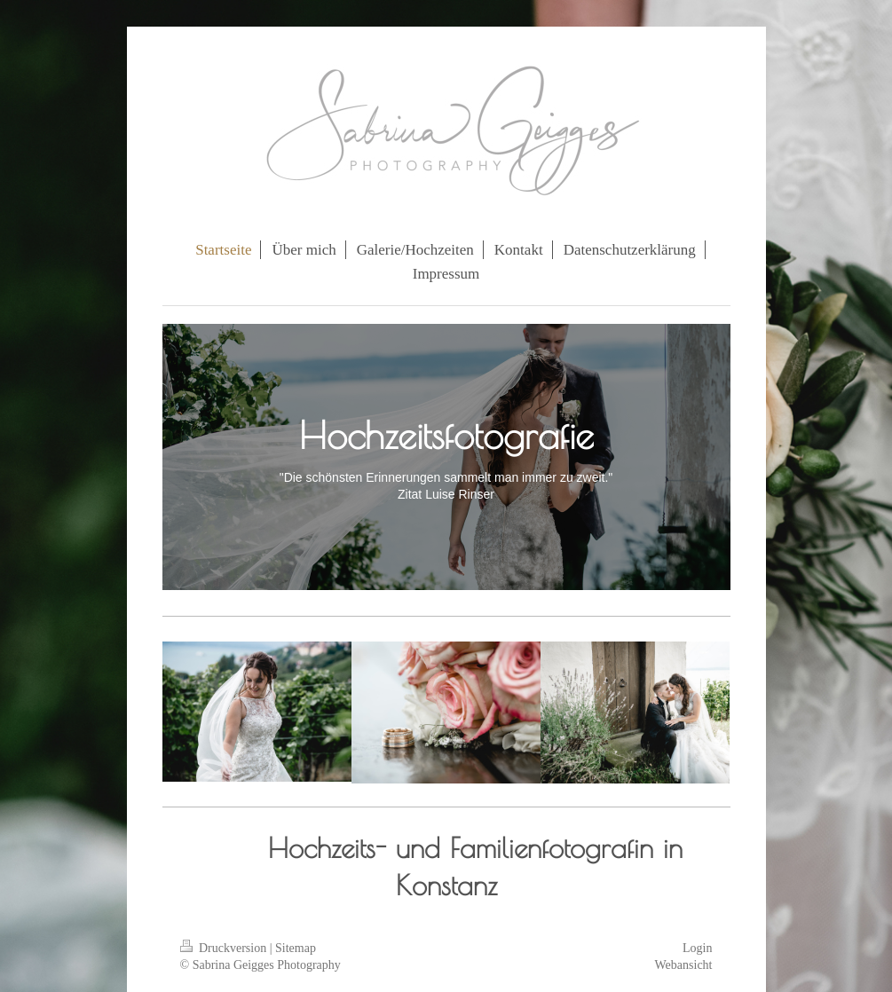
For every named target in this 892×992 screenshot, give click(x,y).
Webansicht (684, 965)
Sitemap (295, 948)
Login (697, 948)
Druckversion (225, 948)
